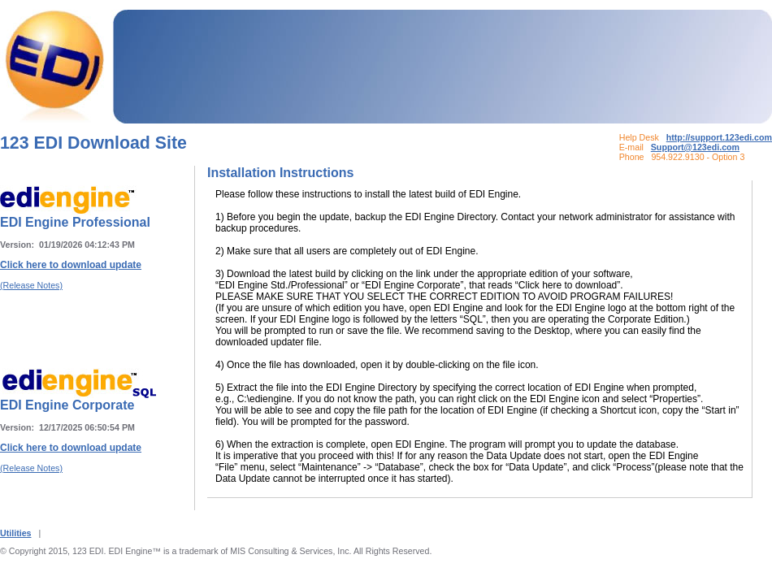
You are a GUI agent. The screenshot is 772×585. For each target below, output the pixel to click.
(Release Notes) (31, 285)
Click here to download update (70, 265)
